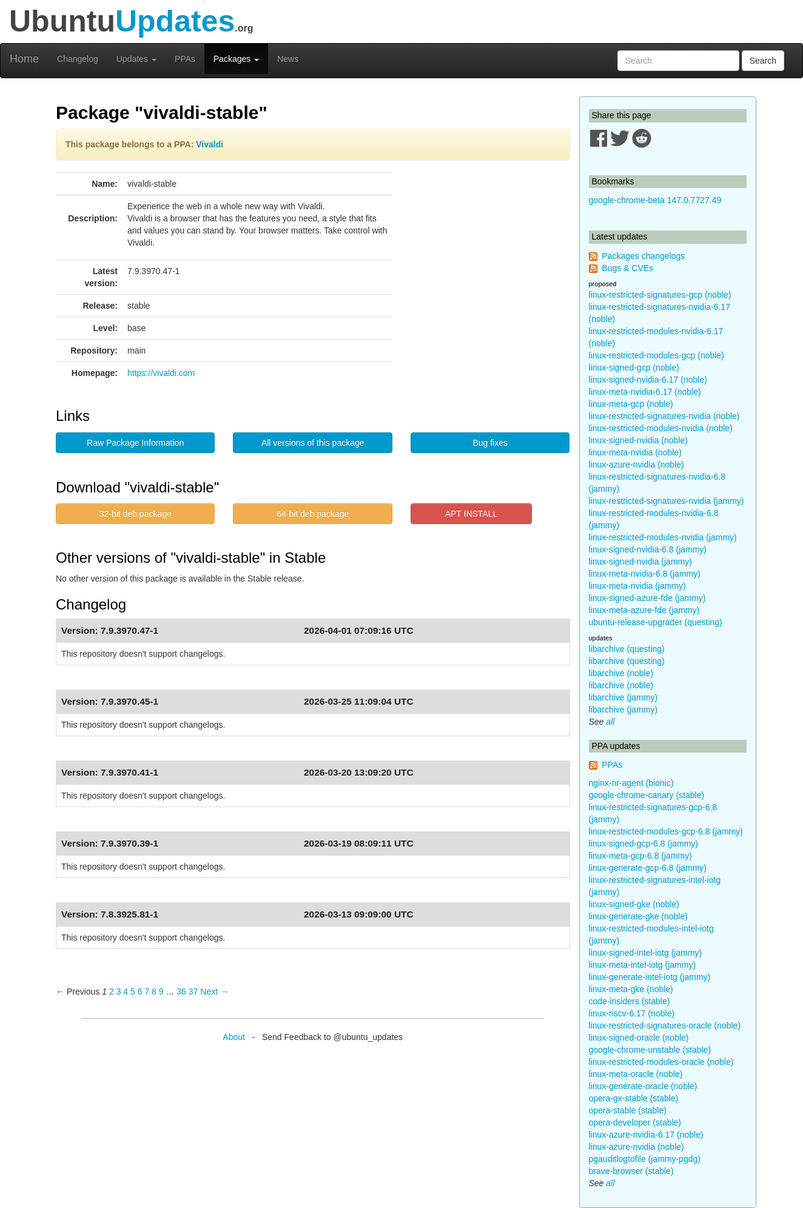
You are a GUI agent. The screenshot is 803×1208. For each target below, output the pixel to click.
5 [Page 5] (132, 991)
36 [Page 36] (181, 991)
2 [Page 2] (111, 991)
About (234, 1037)
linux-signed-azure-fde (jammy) (647, 598)
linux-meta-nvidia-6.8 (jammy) (645, 574)
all (610, 721)
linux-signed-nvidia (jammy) (640, 561)
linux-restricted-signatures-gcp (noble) (660, 295)
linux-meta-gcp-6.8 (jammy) (640, 856)
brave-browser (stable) (631, 1171)
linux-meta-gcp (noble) (631, 404)
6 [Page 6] (140, 991)
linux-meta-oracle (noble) (636, 1074)
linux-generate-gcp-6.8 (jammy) (648, 868)
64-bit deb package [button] (313, 513)
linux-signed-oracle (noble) (639, 1037)
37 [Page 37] (193, 991)
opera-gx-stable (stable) (634, 1098)
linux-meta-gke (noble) (631, 989)
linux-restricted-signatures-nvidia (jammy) (666, 501)
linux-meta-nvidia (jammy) (637, 586)
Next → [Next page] (214, 991)
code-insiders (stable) (629, 1001)
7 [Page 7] (146, 991)
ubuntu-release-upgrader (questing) (655, 622)
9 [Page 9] (161, 991)
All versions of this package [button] (313, 443)
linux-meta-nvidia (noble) (635, 452)
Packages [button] (236, 59)
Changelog (77, 59)
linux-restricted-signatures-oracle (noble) (665, 1025)
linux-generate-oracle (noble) (643, 1086)
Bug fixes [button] (490, 443)
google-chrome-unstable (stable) (650, 1050)
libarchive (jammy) (623, 697)
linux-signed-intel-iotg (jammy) (645, 953)
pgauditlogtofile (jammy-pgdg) (645, 1159)
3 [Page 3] (118, 991)
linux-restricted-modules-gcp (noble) (656, 355)
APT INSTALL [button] (471, 513)
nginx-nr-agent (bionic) (631, 783)
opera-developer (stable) (635, 1122)
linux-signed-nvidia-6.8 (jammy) (648, 549)
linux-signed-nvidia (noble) (638, 440)
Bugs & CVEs (627, 268)
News (287, 59)
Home (24, 59)
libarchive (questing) (627, 649)
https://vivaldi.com (161, 373)
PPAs (185, 59)
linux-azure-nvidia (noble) (636, 464)
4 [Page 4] (125, 991)
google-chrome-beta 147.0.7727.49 (655, 200)
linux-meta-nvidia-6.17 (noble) (645, 392)
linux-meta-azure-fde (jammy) (644, 610)
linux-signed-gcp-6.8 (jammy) (644, 843)
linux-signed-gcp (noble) (634, 367)
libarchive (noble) (621, 673)
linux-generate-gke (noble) (638, 916)
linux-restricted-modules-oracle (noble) (661, 1062)
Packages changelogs (643, 256)
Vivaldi (209, 144)
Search (763, 60)
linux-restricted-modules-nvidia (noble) (661, 428)
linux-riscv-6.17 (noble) (632, 1013)
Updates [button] (136, 59)
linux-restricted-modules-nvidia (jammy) (663, 537)
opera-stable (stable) (628, 1110)
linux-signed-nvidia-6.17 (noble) (648, 379)
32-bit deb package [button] (135, 513)
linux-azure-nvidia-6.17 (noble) (646, 1134)
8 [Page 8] (154, 991)
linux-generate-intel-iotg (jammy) (650, 977)
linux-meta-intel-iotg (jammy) (642, 965)
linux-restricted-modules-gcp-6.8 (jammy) (666, 831)
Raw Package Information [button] (135, 443)
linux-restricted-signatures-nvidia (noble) (664, 416)
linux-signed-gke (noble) (634, 904)
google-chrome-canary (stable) (647, 795)
